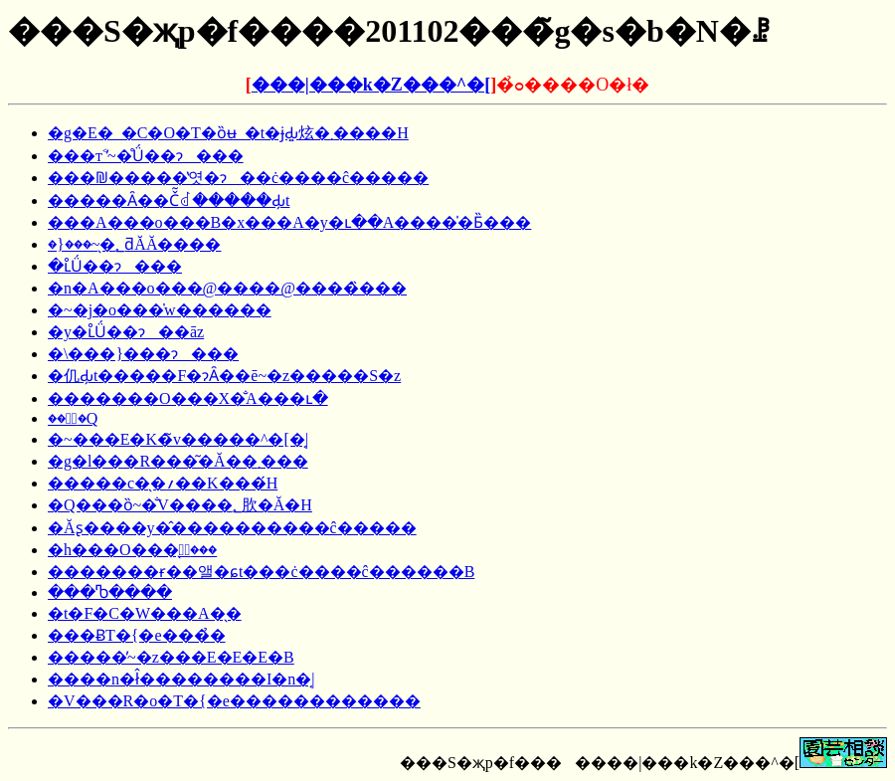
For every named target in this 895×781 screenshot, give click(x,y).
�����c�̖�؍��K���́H (162, 483)
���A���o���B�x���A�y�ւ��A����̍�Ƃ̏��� (289, 222)
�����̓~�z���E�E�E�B (171, 657)
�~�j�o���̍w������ (159, 309)
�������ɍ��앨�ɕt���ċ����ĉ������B (261, 571)
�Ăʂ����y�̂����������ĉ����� (232, 527)
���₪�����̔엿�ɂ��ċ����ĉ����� (238, 177)
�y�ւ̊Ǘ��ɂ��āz (126, 331)
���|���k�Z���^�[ (371, 85)
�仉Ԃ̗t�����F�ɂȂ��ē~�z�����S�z (224, 375)
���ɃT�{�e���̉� (137, 635)
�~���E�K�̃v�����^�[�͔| (178, 439)
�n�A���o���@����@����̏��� (227, 288)
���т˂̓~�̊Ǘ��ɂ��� (146, 155)
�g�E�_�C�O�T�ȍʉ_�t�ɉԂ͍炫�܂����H (228, 132)
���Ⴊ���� (110, 592)
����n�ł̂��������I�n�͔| (181, 679)
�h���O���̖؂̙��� (132, 549)
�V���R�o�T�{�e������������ (234, 700)
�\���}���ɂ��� (143, 353)
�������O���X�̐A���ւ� (188, 398)
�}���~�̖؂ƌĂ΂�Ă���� (134, 244)
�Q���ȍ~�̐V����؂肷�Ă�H (180, 504)
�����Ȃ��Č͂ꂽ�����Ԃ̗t (168, 200)
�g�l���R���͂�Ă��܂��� (178, 461)
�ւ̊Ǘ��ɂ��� (115, 266)
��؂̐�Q (72, 418)
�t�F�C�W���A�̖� (145, 613)
